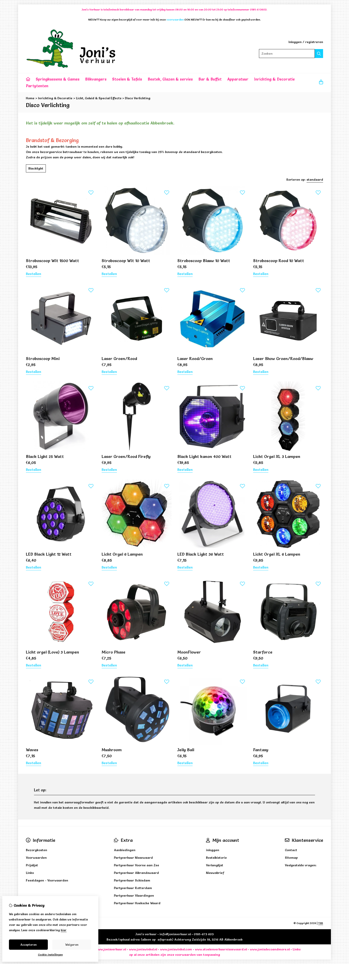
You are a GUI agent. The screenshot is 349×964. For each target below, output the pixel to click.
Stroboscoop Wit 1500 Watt (52, 260)
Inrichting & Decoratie (274, 79)
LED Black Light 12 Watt (48, 554)
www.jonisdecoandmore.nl (270, 949)
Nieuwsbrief (215, 873)
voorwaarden (185, 955)
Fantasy (260, 749)
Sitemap (291, 858)
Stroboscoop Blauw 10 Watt (203, 260)
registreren (314, 42)
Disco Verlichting (137, 98)
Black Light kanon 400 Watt (204, 456)
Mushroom (112, 749)
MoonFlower (189, 652)
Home (30, 98)
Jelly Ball (185, 749)
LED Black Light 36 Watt (200, 554)
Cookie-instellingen (50, 954)
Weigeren (71, 944)
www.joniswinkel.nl (143, 949)
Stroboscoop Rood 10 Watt (278, 260)
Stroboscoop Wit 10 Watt (126, 260)
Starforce (262, 652)
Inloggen (295, 42)
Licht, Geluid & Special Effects (98, 98)
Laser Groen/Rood (119, 358)
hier (64, 930)
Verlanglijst (214, 865)
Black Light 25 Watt (45, 456)
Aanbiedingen (124, 850)
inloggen (212, 850)
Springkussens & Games (58, 79)
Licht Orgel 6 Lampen (122, 554)
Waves (32, 749)
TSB (320, 923)
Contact (291, 850)
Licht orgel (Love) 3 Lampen (52, 652)
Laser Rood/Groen (195, 358)
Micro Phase (113, 652)
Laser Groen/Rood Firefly (126, 456)
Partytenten (37, 85)
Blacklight (35, 168)
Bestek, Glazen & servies (170, 79)
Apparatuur (237, 79)
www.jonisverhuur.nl (110, 949)
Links (297, 949)
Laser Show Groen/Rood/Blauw (283, 358)
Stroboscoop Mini (43, 358)
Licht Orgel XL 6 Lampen (276, 554)
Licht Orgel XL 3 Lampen (276, 456)
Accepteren (28, 944)
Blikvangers (96, 79)
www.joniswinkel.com (176, 949)
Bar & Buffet (210, 79)
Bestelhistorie (216, 858)
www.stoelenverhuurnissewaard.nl (221, 949)
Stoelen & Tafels (127, 79)
